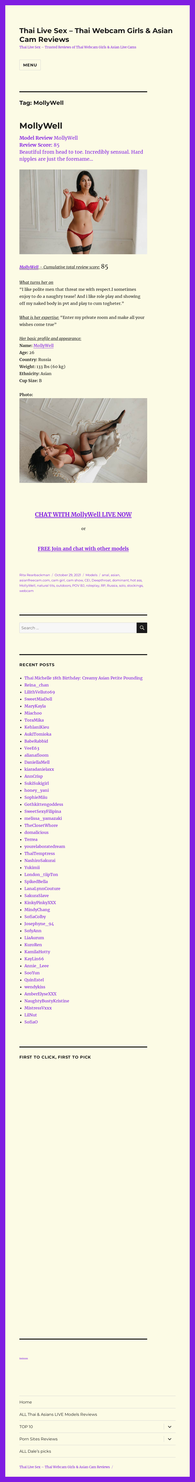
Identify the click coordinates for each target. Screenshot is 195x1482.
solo (122, 585)
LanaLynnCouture (42, 888)
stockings (135, 585)
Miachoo (33, 713)
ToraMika (34, 720)
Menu (30, 65)
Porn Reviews (23, 1358)
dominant (120, 580)
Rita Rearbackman (34, 575)
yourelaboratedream (44, 846)
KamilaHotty (37, 951)
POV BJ (78, 585)
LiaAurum (34, 937)
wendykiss (34, 986)
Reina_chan (36, 684)
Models (91, 575)
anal (105, 575)
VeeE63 (31, 748)
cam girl (58, 580)
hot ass (136, 580)
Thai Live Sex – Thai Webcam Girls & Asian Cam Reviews (64, 1467)
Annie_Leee (36, 965)
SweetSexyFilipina (42, 811)
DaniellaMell (37, 762)
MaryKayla (35, 706)
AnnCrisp (33, 776)
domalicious (36, 832)
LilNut (30, 1014)
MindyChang (37, 909)
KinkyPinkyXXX (40, 902)
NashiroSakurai (39, 860)
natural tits (46, 585)
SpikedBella (36, 881)
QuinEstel (34, 979)
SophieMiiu (35, 797)
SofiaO (31, 1021)
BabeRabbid (36, 741)
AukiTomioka (37, 734)
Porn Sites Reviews (38, 1439)
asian (115, 575)
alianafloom (36, 755)
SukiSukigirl (36, 783)
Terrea (30, 839)
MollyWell (40, 126)
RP (103, 585)
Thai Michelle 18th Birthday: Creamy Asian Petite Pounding (83, 677)
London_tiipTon (41, 874)
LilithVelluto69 (39, 691)
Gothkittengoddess (43, 804)
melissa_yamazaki (43, 818)
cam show (74, 580)
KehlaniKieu (36, 727)
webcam (26, 591)
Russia (112, 585)
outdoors (63, 585)
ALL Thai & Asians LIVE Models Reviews (58, 1414)
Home (25, 1402)
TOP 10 (26, 1426)
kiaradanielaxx (39, 769)
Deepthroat (101, 580)
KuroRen (33, 944)
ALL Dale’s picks (35, 1451)
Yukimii (32, 867)
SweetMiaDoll (38, 699)
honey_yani (36, 790)
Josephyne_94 (39, 923)
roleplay (92, 585)
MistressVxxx (38, 1007)
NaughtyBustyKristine (46, 1000)
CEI (87, 580)
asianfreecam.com (34, 580)
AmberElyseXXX (40, 993)
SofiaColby (35, 916)
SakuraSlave (36, 895)
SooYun (32, 972)
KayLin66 (34, 958)
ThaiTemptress (39, 853)
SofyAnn (33, 930)
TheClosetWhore (41, 825)
